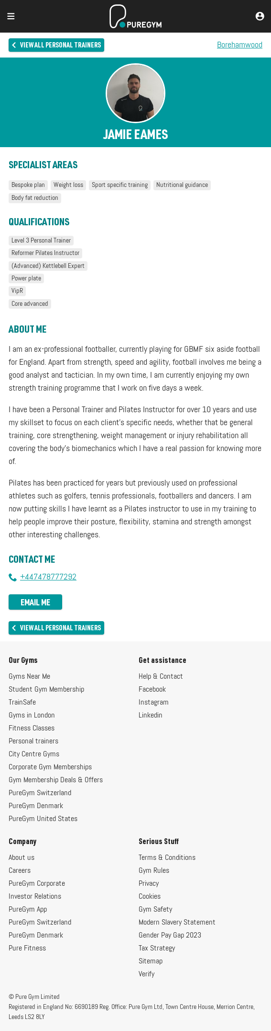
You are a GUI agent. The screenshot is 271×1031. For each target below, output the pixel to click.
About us (21, 858)
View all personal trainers (56, 44)
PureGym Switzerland (40, 793)
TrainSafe (22, 703)
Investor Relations (35, 897)
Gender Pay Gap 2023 (170, 935)
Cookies (150, 897)
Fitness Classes (31, 728)
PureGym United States (43, 819)
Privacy (149, 884)
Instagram (154, 703)
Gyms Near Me (29, 677)
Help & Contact (161, 677)
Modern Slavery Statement (177, 923)
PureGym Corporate (37, 884)
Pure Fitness (27, 948)
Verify (146, 974)
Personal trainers (33, 741)
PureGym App (28, 910)
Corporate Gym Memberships (50, 767)
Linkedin (151, 715)
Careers (20, 871)
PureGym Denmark (36, 806)
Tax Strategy (157, 948)
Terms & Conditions (167, 858)
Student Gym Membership (46, 690)
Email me (35, 602)
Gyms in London (32, 715)
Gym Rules (154, 871)
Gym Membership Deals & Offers (56, 780)
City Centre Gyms (34, 754)
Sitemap (151, 961)
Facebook (152, 690)
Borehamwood (239, 45)
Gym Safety (155, 910)
